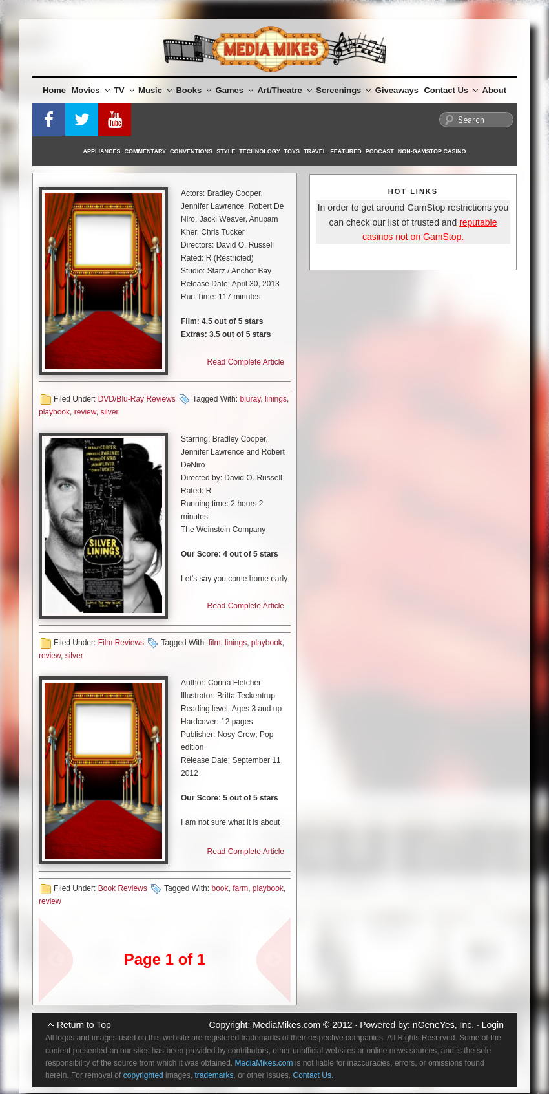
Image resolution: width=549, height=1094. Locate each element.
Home (54, 90)
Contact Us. (313, 1075)
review (85, 411)
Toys (292, 151)
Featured (345, 151)
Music (155, 90)
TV (124, 90)
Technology (259, 151)
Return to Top (84, 1025)
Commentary (146, 151)
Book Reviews (122, 888)
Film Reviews (121, 642)
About (494, 90)
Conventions (191, 151)
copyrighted (143, 1075)
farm (240, 888)
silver (109, 411)
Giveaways (397, 90)
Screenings (343, 90)
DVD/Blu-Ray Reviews (137, 398)
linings (276, 398)
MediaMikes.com (286, 1025)
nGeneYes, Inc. (443, 1025)
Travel (315, 151)
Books (193, 90)
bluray (250, 398)
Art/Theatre (284, 90)
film (215, 642)
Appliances (102, 151)
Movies (91, 90)
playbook (54, 411)
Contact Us (451, 90)
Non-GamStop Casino (432, 151)
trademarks (213, 1075)
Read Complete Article (245, 362)
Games (234, 90)
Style (225, 151)
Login (493, 1025)
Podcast (380, 151)
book (219, 888)
